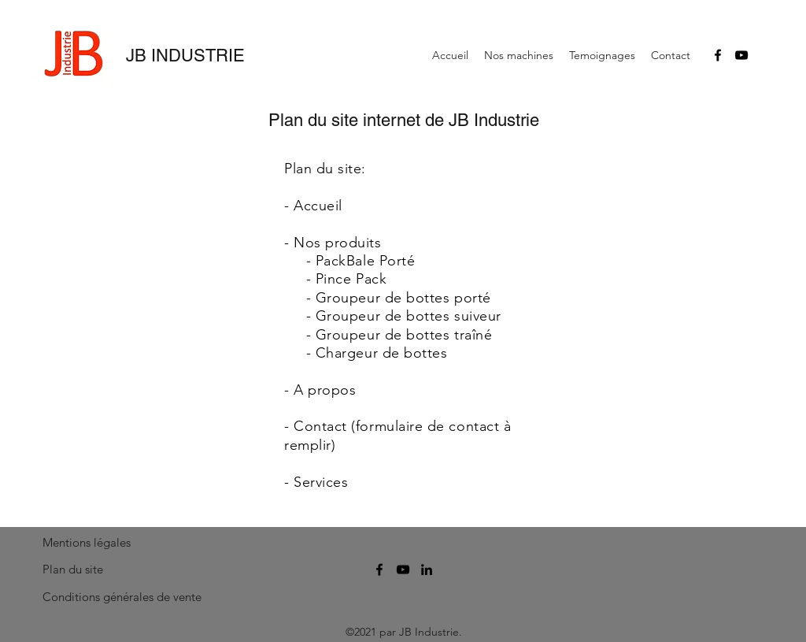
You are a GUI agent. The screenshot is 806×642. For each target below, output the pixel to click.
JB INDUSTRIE (185, 55)
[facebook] (718, 55)
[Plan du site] (78, 569)
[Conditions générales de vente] (123, 597)
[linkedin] (426, 569)
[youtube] (741, 55)
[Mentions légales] (90, 543)
